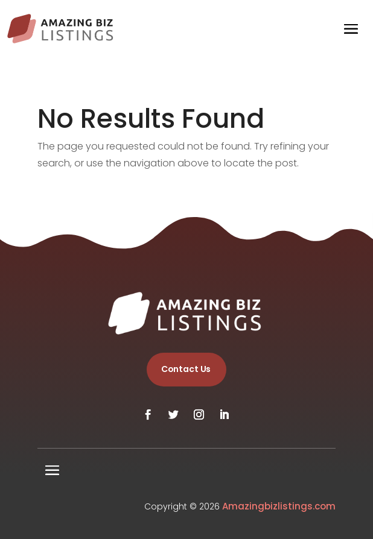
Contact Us (186, 369)
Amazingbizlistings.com (279, 506)
